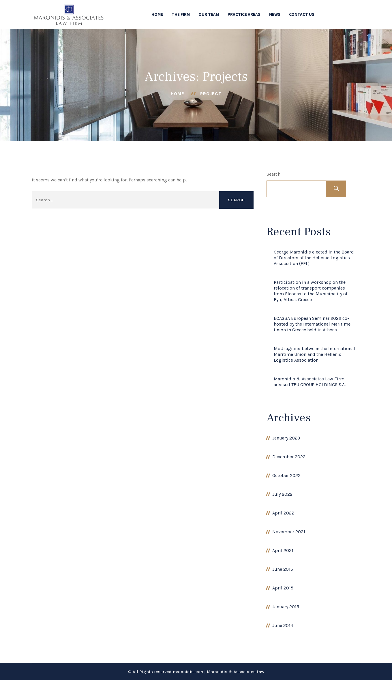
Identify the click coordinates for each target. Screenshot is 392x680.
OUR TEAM (208, 14)
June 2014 (282, 625)
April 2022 (283, 513)
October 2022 (286, 475)
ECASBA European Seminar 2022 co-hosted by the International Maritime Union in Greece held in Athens (312, 324)
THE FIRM (181, 14)
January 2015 (285, 606)
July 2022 (282, 494)
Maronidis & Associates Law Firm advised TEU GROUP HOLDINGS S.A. (310, 381)
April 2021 (282, 550)
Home (177, 93)
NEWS (274, 14)
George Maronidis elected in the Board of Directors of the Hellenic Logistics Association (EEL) (314, 257)
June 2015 (282, 569)
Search (273, 174)
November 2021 (288, 531)
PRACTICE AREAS (244, 14)
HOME (157, 14)
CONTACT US (301, 14)
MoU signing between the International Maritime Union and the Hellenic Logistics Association (314, 354)
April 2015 (282, 588)
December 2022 (288, 456)
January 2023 (286, 438)
